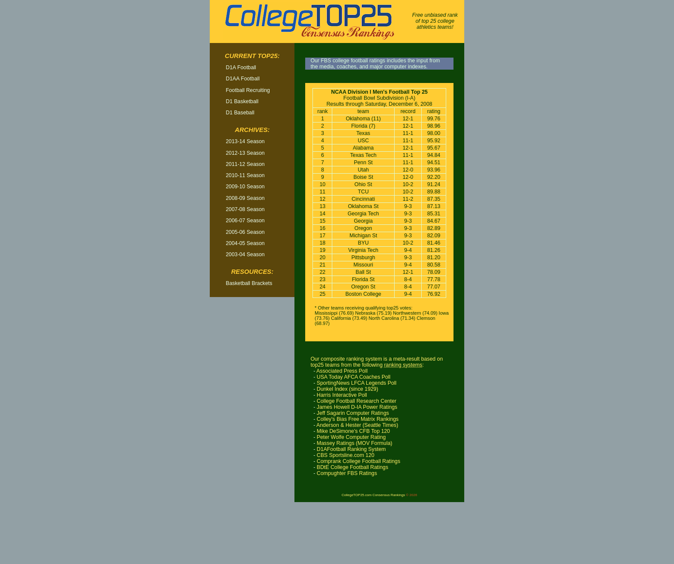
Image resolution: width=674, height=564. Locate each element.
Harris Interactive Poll (342, 395)
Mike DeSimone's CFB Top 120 (353, 431)
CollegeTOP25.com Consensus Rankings (373, 495)
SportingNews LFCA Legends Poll (356, 383)
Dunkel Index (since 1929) (347, 389)
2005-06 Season (245, 232)
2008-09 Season (245, 198)
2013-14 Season (245, 141)
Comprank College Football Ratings (358, 461)
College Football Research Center (356, 401)
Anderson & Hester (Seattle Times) (357, 425)
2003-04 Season (245, 254)
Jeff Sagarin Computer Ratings (353, 413)
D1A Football (241, 67)
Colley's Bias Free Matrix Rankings (358, 419)
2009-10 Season (245, 187)
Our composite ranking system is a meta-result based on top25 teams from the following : (376, 362)
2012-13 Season (245, 153)
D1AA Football (243, 79)
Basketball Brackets (249, 283)
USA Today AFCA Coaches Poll (354, 377)
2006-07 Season (245, 221)
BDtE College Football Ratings (352, 467)
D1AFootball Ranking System (351, 449)
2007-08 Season (245, 209)
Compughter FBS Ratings (347, 473)
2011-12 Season (245, 164)
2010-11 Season (245, 175)
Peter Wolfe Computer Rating (351, 437)
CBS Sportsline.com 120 (345, 455)
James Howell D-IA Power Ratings (357, 407)
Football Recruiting (248, 90)
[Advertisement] (252, 434)
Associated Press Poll (342, 371)
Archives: (252, 129)
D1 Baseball (240, 113)
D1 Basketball (242, 101)
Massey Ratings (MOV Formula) (354, 443)
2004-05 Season (245, 243)
